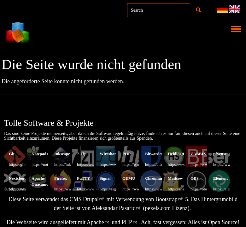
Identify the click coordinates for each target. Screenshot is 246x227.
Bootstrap (166, 199)
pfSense (220, 153)
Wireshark (109, 153)
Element (220, 178)
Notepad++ (41, 153)
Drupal (91, 199)
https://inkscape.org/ (71, 164)
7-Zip (81, 153)
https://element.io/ (228, 189)
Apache (95, 222)
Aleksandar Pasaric (113, 208)
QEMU (128, 178)
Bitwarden (154, 153)
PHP (126, 153)
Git (12, 153)
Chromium (154, 178)
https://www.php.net (138, 164)
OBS (194, 178)
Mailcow (175, 178)
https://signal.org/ (114, 189)
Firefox (60, 178)
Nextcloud (17, 178)
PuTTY (83, 178)
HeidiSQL (176, 153)
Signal (105, 178)
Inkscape (62, 153)
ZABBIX (198, 153)
